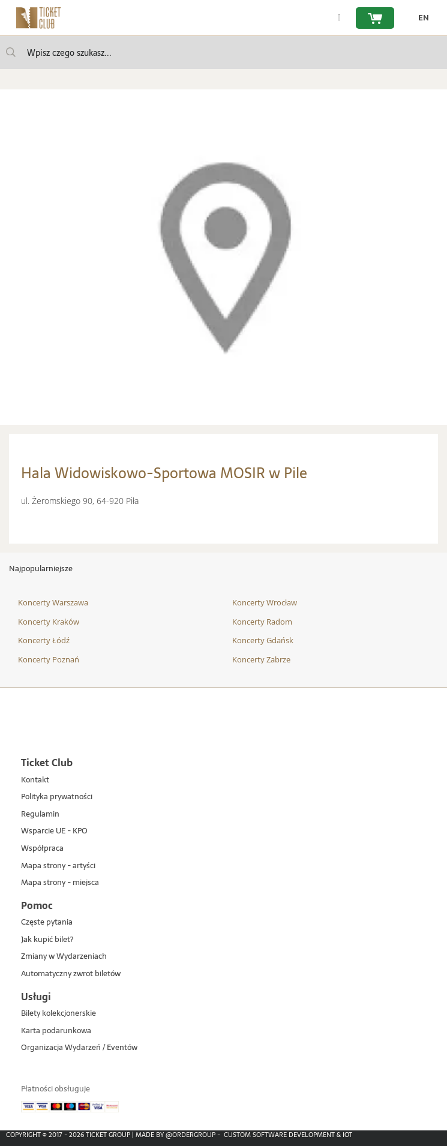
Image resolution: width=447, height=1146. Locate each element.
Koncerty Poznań (48, 659)
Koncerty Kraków (48, 621)
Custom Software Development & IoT (288, 1134)
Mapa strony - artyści (58, 866)
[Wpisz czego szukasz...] (11, 52)
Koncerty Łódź (44, 640)
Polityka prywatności (56, 797)
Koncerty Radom (262, 621)
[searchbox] (223, 52)
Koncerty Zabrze (261, 659)
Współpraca (42, 848)
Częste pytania (47, 922)
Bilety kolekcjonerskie (58, 1013)
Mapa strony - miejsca (60, 883)
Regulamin (40, 814)
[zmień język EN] (420, 18)
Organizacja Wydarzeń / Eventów (79, 1048)
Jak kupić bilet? (47, 940)
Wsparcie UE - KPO (54, 831)
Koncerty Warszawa (53, 602)
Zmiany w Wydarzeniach (64, 956)
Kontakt (35, 780)
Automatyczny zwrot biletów (71, 974)
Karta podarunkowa (56, 1031)
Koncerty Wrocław (264, 602)
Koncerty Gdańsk (262, 640)
